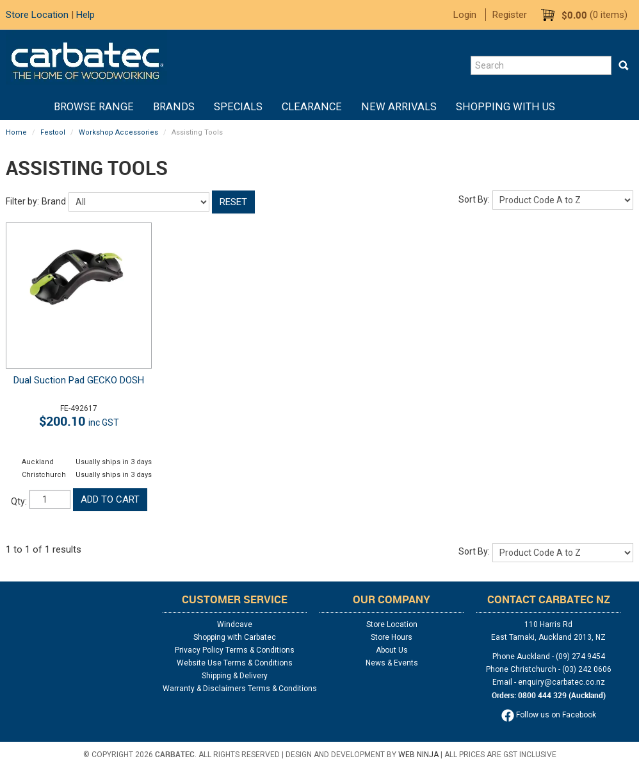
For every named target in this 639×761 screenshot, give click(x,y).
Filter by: (22, 201)
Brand (54, 201)
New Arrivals (399, 107)
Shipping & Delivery (235, 675)
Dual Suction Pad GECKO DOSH (78, 380)
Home (34, 107)
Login (464, 15)
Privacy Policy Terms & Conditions (235, 650)
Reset (233, 202)
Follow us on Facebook (548, 714)
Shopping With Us (505, 107)
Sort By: (474, 199)
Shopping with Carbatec (234, 637)
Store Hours (391, 637)
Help (85, 15)
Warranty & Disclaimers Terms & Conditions (235, 688)
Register (509, 15)
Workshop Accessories (118, 132)
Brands (174, 107)
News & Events (392, 662)
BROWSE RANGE (94, 107)
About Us (392, 650)
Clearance (312, 107)
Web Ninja (418, 754)
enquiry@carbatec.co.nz (561, 682)
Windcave (234, 624)
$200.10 (79, 421)
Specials (238, 107)
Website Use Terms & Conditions (235, 662)
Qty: (19, 501)
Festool (52, 132)
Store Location (37, 15)
